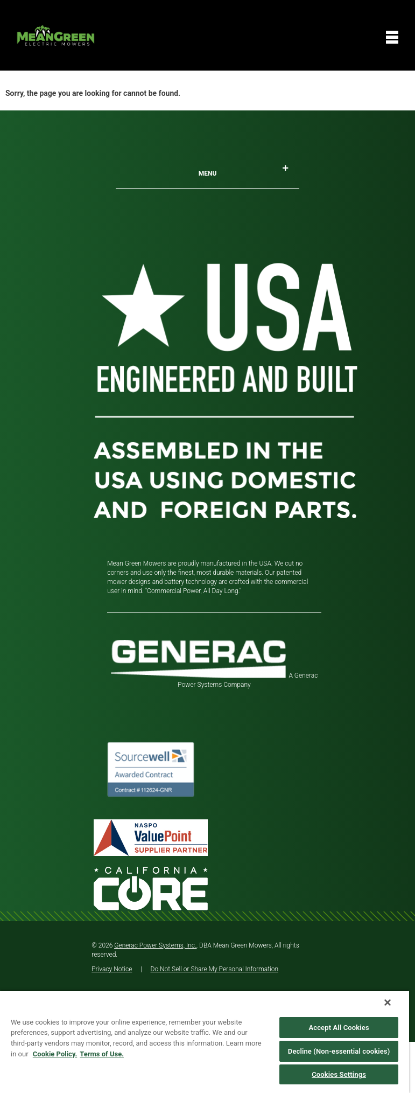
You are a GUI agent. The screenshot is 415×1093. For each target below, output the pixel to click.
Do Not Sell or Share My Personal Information (215, 969)
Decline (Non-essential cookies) (339, 1051)
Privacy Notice (112, 969)
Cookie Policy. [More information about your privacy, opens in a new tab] (55, 1054)
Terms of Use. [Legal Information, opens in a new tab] (102, 1054)
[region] (204, 1041)
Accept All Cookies (338, 1028)
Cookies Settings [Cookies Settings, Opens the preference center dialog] (339, 1074)
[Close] (387, 1002)
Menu (244, 171)
